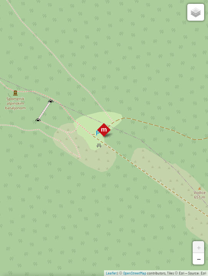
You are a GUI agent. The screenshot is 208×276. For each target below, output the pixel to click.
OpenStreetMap (134, 273)
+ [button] (199, 247)
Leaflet (111, 273)
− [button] (199, 259)
